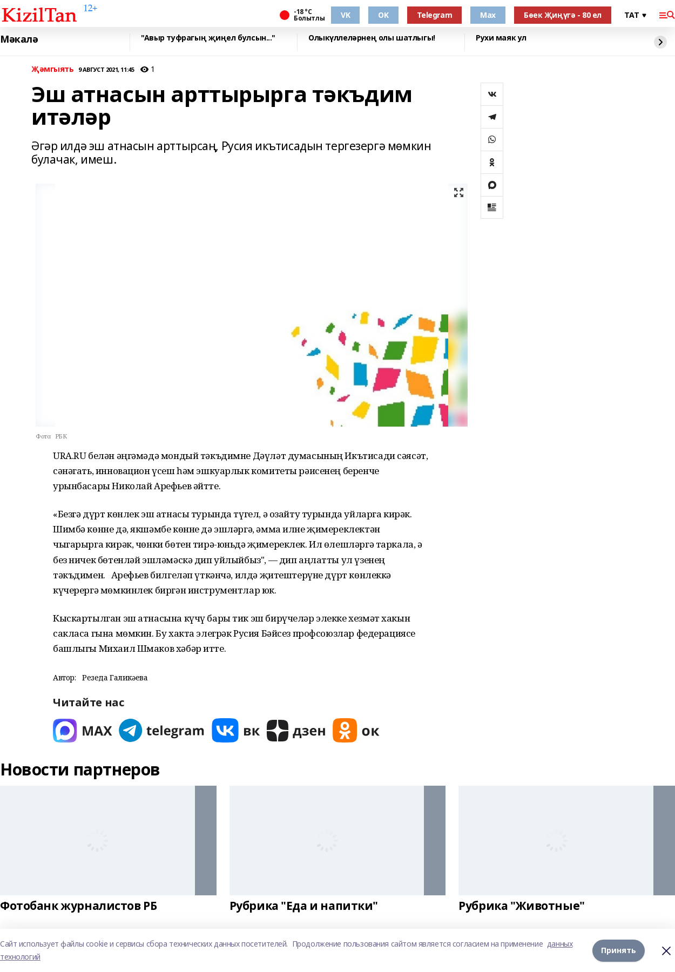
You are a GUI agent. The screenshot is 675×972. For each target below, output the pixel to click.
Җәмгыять (52, 69)
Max (488, 15)
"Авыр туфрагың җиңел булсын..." (208, 38)
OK (383, 15)
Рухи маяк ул (501, 38)
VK (345, 15)
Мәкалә (19, 39)
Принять (618, 950)
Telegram (435, 15)
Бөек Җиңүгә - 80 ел (563, 15)
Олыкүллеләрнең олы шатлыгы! (371, 38)
